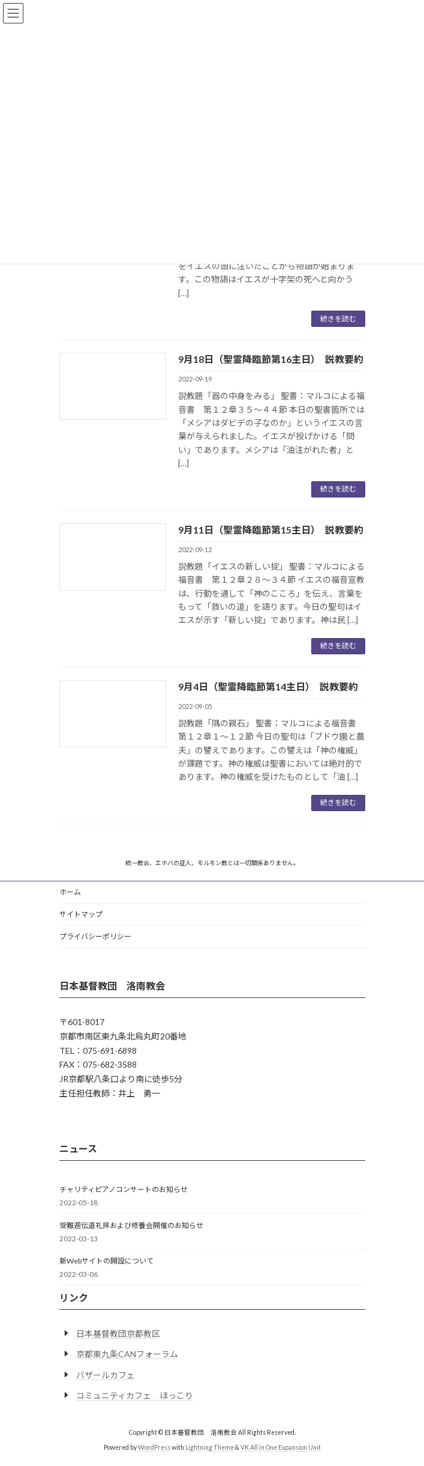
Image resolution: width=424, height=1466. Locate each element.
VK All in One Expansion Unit (280, 1447)
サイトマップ (81, 914)
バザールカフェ (105, 1375)
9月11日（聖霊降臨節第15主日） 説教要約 (270, 529)
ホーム (70, 891)
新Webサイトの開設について (106, 1260)
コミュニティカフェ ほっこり (134, 1395)
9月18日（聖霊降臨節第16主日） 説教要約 (270, 359)
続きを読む (338, 318)
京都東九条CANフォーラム (127, 1354)
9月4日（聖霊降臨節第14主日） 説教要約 (268, 686)
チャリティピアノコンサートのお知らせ (123, 1189)
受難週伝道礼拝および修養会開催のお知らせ (131, 1225)
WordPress (154, 1447)
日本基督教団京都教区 (118, 1333)
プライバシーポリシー (95, 936)
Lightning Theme (209, 1447)
